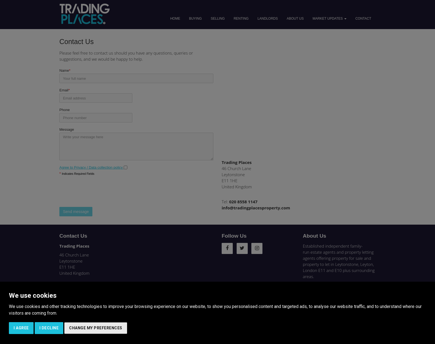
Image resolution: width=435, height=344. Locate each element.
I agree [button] (21, 328)
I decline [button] (49, 328)
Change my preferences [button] (95, 328)
